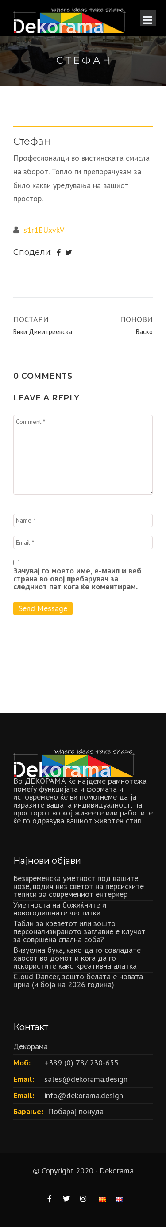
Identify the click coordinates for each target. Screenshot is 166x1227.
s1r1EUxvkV (43, 230)
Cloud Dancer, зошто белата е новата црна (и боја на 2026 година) (78, 980)
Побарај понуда (76, 1111)
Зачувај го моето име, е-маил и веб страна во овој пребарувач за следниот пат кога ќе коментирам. (77, 579)
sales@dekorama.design (85, 1079)
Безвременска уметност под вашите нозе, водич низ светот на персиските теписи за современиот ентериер (78, 886)
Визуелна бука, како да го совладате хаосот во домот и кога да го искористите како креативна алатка (77, 958)
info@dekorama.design (83, 1095)
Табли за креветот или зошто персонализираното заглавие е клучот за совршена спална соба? (79, 931)
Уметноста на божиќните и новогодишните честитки (59, 909)
